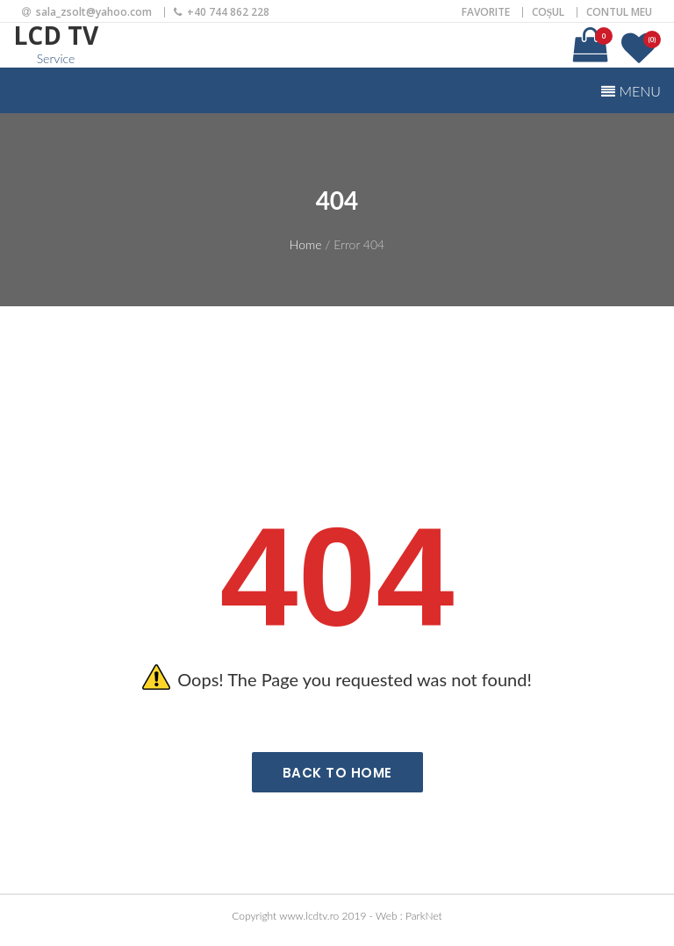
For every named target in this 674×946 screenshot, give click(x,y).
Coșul (548, 11)
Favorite (486, 11)
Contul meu (619, 11)
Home (306, 244)
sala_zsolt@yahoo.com (94, 11)
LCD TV (55, 35)
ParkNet (423, 915)
